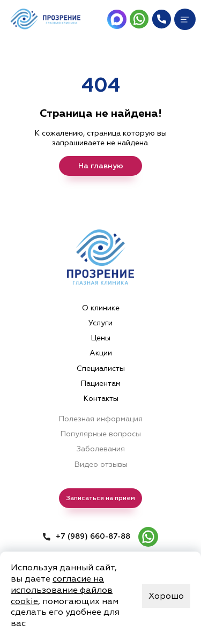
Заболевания (101, 448)
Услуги (100, 323)
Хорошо (166, 596)
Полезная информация (100, 418)
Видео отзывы (101, 464)
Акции (101, 353)
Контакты (100, 398)
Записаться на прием (100, 498)
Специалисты (101, 368)
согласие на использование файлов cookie (62, 590)
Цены (100, 338)
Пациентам (100, 383)
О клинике (101, 307)
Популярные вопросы (100, 433)
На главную (100, 165)
